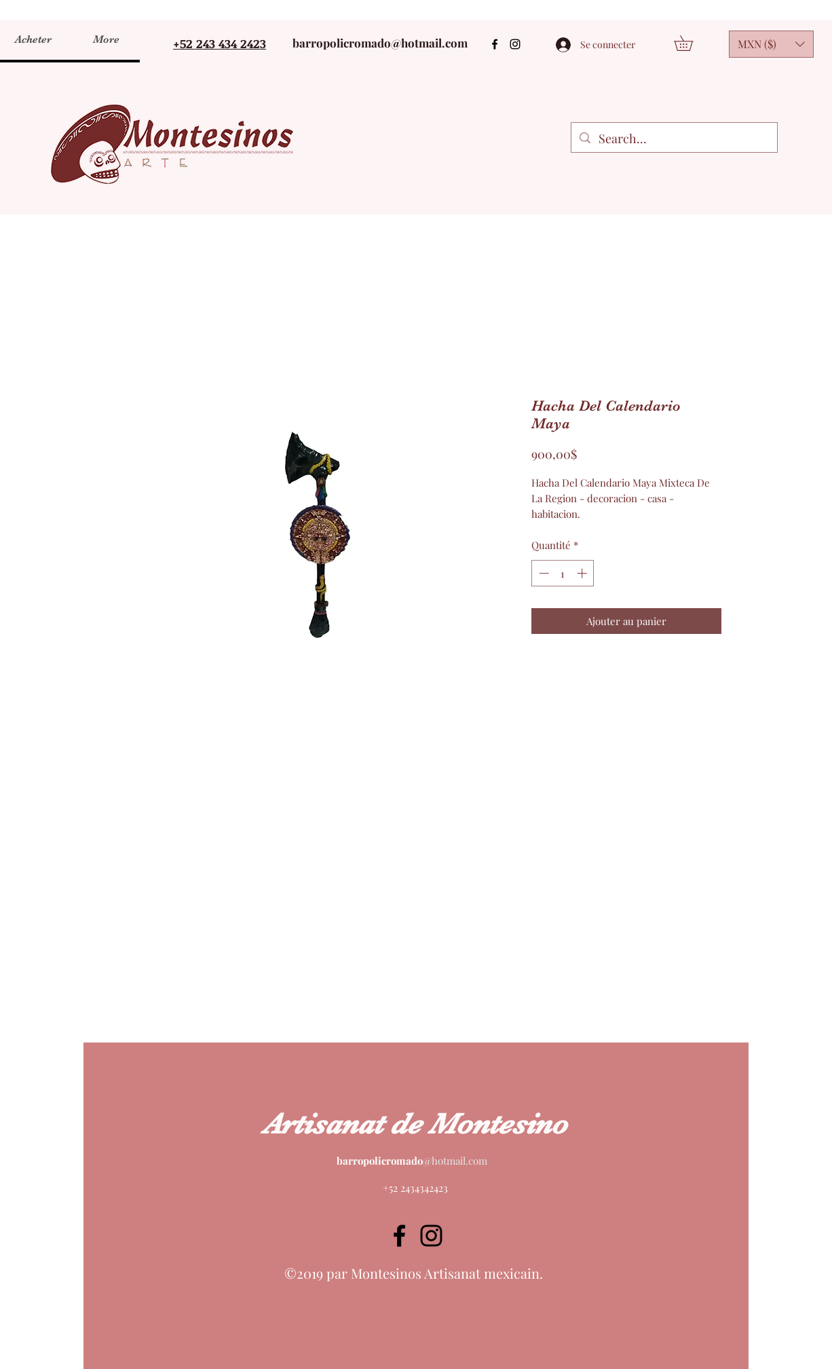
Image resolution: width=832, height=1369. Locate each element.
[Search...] (674, 139)
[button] (691, 43)
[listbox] (771, 44)
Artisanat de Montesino (415, 1124)
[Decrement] (542, 573)
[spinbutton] (563, 573)
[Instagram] (515, 44)
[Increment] (583, 573)
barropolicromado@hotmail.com (380, 42)
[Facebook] (495, 44)
